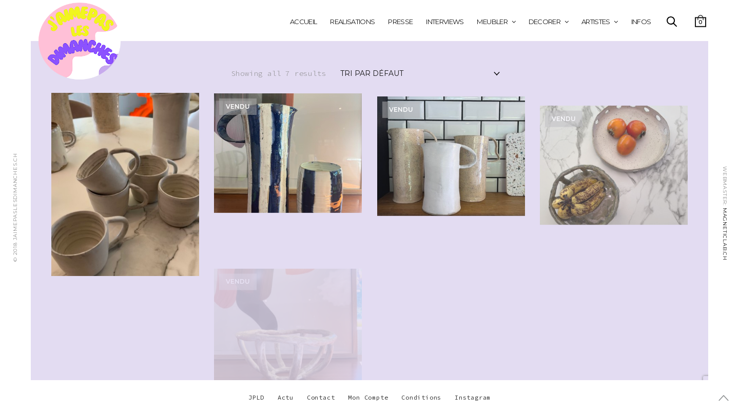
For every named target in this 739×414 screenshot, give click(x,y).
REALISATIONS (352, 21)
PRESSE (400, 21)
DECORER (544, 21)
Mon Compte (368, 397)
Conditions (421, 397)
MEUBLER (492, 21)
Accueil (303, 21)
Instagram (473, 397)
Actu (286, 397)
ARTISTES (595, 21)
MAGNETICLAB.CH (725, 233)
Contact (321, 397)
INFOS (641, 21)
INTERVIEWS (445, 21)
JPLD (256, 397)
